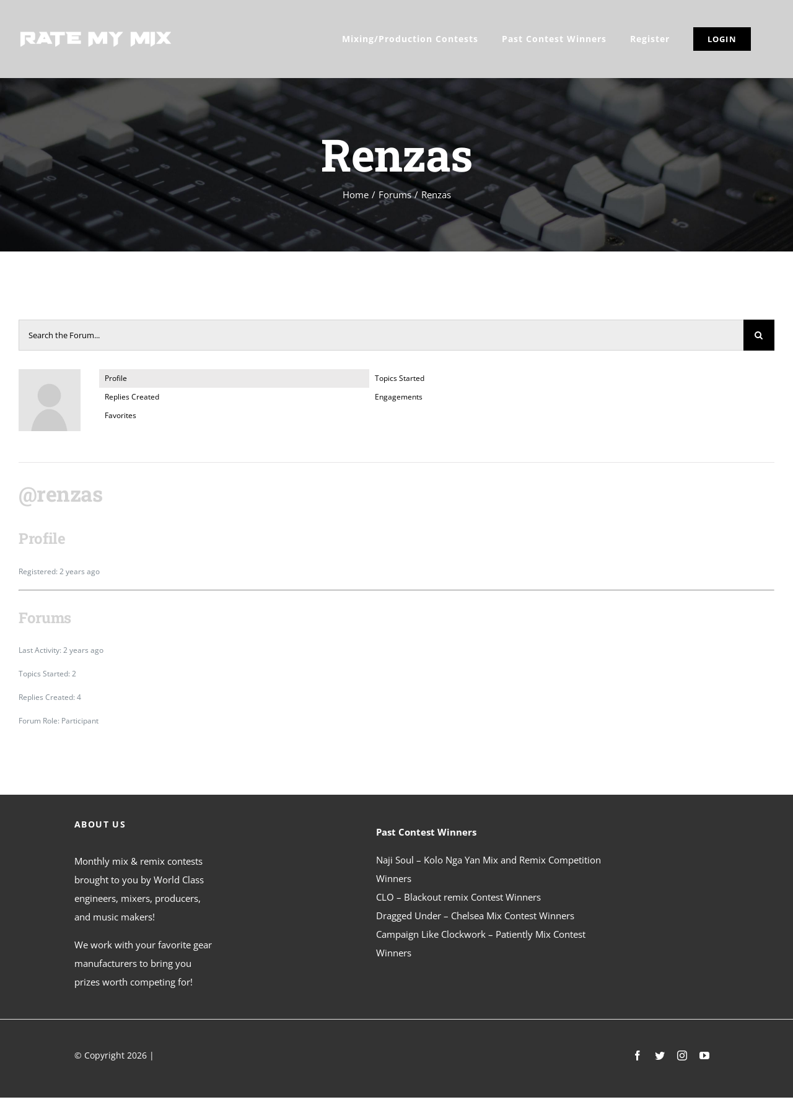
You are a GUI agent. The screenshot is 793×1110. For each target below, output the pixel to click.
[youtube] (704, 1055)
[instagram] (682, 1055)
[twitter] (660, 1055)
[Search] (758, 335)
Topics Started (399, 378)
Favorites (120, 415)
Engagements (399, 396)
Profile (116, 378)
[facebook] (637, 1055)
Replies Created (132, 396)
